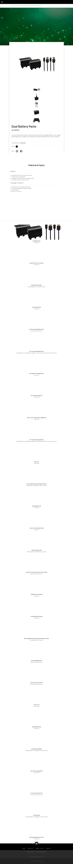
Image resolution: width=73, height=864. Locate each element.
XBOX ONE (27, 5)
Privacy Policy (30, 852)
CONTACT (48, 848)
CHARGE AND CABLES (19, 5)
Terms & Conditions (40, 852)
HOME (11, 5)
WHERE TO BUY (40, 848)
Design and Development (36, 861)
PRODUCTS (30, 848)
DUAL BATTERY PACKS (36, 5)
